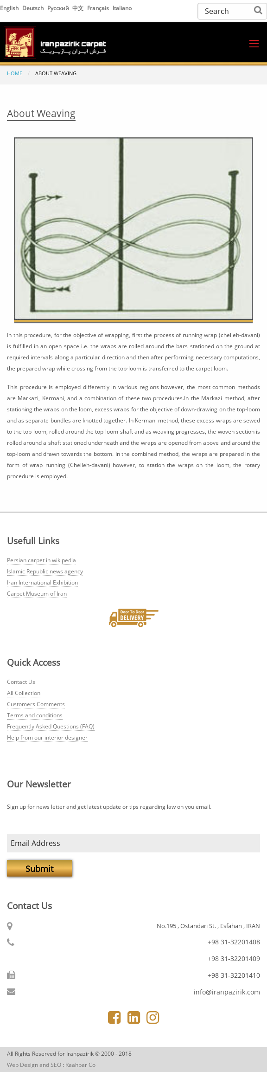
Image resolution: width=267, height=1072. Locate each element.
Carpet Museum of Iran (37, 594)
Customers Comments (36, 704)
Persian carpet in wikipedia (41, 560)
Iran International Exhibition (42, 582)
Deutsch (33, 8)
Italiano (122, 8)
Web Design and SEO (35, 1065)
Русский (58, 8)
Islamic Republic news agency (45, 571)
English (10, 8)
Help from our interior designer (47, 737)
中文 (78, 8)
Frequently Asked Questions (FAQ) (51, 726)
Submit (39, 868)
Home (14, 73)
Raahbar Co (80, 1065)
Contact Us (21, 682)
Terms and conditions (35, 715)
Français (98, 8)
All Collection (23, 693)
